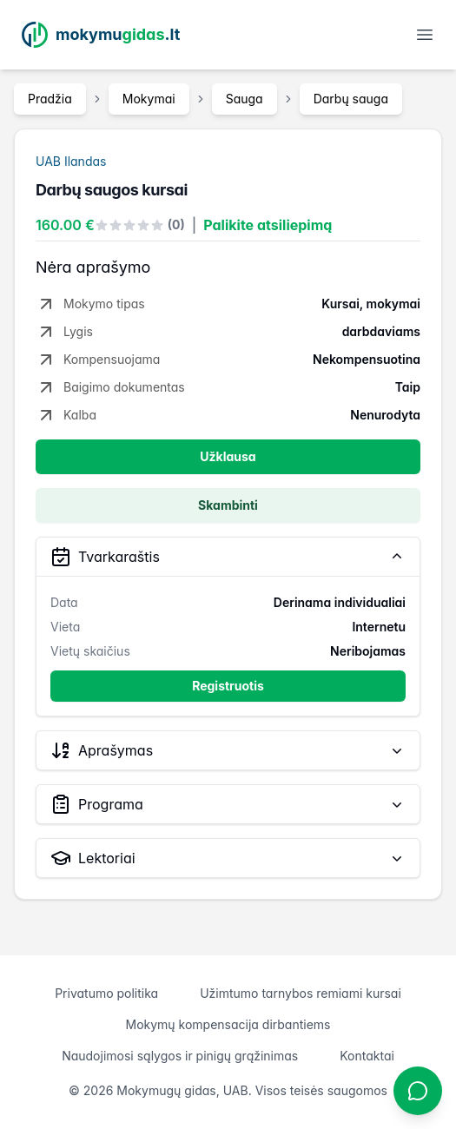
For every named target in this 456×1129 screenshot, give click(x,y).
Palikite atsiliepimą (267, 225)
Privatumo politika (106, 993)
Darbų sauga (351, 98)
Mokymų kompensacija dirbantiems (227, 1024)
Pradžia (50, 98)
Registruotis (228, 685)
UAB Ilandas (71, 161)
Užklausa (227, 456)
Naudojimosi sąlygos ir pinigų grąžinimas (180, 1055)
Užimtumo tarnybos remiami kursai (300, 993)
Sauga (244, 98)
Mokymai (148, 98)
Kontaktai (367, 1055)
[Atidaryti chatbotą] (417, 1090)
